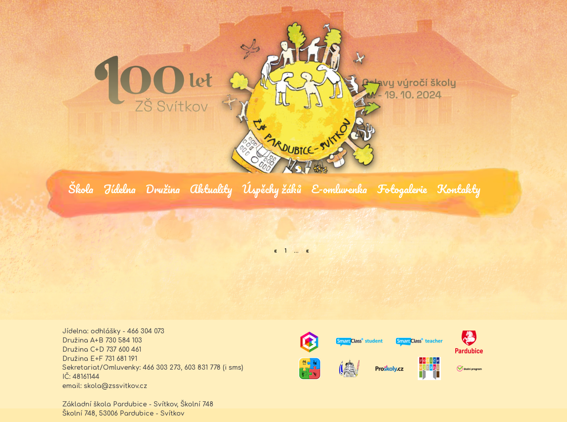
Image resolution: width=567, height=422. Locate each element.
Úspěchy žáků (271, 188)
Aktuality (211, 188)
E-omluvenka (339, 188)
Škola (80, 188)
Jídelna (119, 188)
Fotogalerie (402, 188)
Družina (163, 188)
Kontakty (458, 188)
